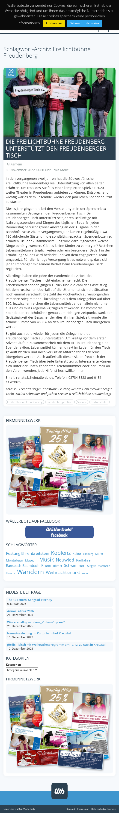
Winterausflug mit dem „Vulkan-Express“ (36, 622)
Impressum (83, 808)
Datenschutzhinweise (84, 23)
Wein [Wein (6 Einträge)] (85, 573)
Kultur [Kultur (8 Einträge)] (77, 554)
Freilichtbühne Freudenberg (25, 402)
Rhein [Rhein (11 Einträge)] (46, 565)
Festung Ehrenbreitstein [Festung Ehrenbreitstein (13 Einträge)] (27, 553)
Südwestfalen (99, 402)
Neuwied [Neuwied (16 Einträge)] (65, 560)
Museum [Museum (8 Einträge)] (31, 560)
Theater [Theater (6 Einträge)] (10, 573)
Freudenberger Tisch (60, 402)
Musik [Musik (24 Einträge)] (46, 559)
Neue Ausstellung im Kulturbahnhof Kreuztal (39, 633)
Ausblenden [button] (54, 23)
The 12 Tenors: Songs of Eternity (29, 600)
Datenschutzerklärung (103, 808)
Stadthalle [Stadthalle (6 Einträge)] (104, 566)
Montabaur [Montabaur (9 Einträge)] (14, 560)
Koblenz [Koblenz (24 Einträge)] (61, 552)
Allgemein (14, 164)
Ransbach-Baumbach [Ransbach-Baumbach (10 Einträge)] (22, 565)
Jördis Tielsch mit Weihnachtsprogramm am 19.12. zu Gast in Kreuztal (56, 644)
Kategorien (13, 664)
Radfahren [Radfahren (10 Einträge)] (84, 560)
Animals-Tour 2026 (20, 611)
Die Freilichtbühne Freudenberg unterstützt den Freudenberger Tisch (56, 148)
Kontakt (70, 808)
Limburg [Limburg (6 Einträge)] (88, 553)
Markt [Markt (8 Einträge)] (99, 554)
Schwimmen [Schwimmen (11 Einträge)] (74, 565)
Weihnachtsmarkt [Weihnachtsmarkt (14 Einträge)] (63, 572)
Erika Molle (60, 170)
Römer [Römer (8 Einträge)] (57, 566)
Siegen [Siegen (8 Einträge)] (91, 566)
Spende (82, 402)
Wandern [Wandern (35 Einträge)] (30, 572)
